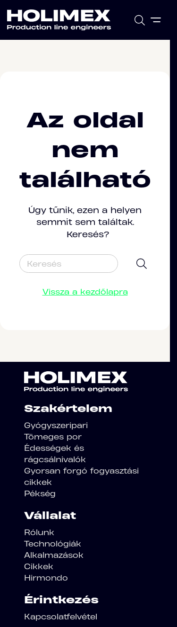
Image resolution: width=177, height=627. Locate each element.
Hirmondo (46, 577)
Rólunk (39, 532)
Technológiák (52, 543)
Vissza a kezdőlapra (85, 291)
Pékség (40, 493)
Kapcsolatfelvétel (60, 616)
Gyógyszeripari (56, 425)
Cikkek (38, 566)
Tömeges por (53, 436)
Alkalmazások (54, 555)
